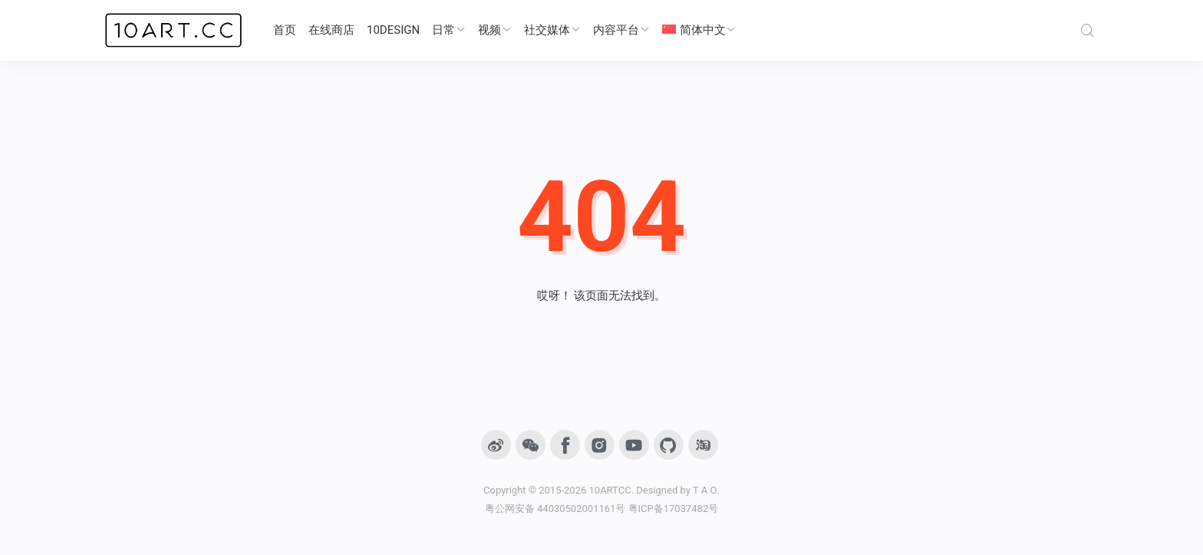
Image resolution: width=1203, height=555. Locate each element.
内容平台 (621, 30)
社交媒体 (552, 30)
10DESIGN (393, 30)
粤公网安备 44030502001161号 (555, 508)
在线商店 (331, 30)
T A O (705, 490)
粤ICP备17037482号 (673, 508)
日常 (449, 30)
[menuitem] (699, 30)
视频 (495, 30)
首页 (284, 30)
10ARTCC (610, 490)
